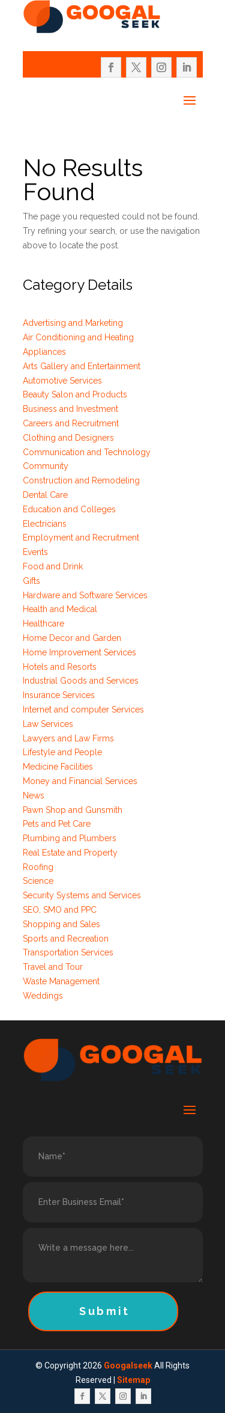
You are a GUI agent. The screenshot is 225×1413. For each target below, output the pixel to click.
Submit (104, 1311)
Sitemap (133, 1380)
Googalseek (128, 1365)
